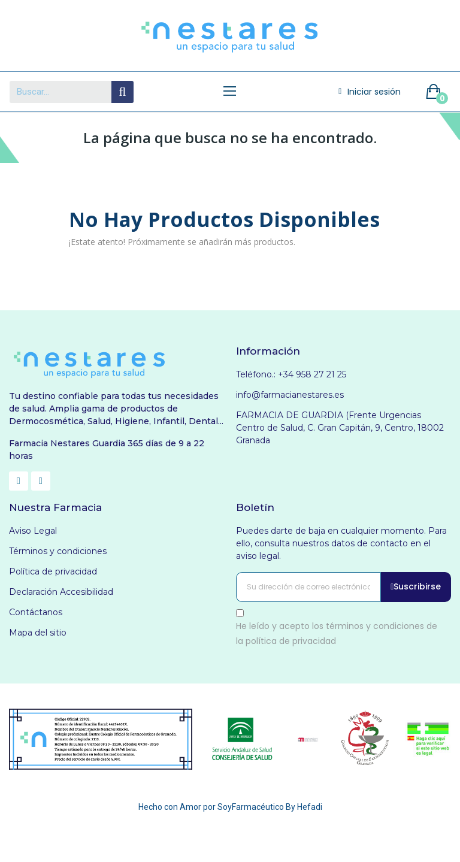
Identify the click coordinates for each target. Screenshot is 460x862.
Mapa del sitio (37, 632)
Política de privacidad (53, 571)
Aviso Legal (33, 530)
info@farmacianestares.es (290, 394)
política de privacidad (291, 641)
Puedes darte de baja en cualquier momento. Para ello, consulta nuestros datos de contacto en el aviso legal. (341, 543)
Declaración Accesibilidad (61, 591)
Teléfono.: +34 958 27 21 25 (291, 374)
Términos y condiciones (58, 551)
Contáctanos (35, 612)
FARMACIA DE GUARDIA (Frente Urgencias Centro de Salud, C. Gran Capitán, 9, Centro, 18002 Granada (340, 428)
